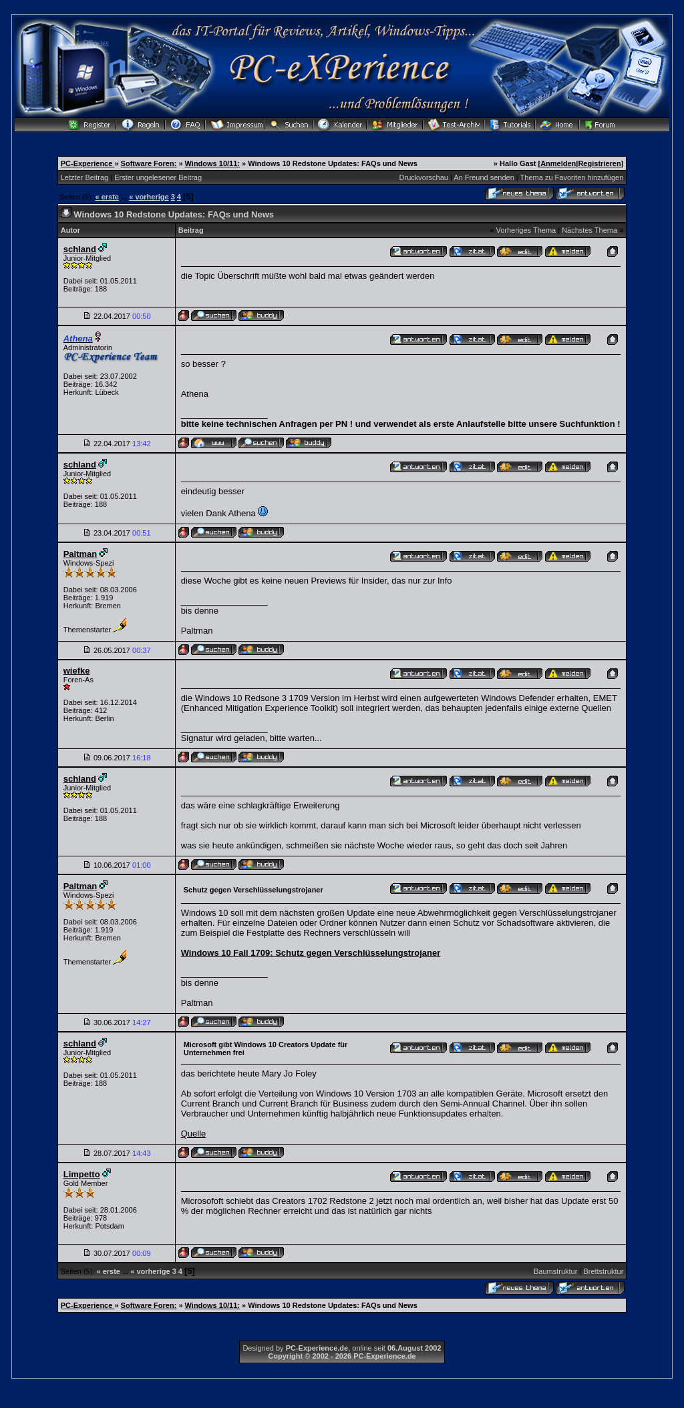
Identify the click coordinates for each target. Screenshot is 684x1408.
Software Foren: (149, 163)
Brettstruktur (603, 1271)
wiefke (76, 671)
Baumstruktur (555, 1271)
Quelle (193, 1134)
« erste (107, 197)
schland (79, 249)
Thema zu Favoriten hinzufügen (572, 177)
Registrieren (599, 163)
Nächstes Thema (589, 230)
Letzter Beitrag (85, 177)
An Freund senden (484, 177)
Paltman (80, 554)
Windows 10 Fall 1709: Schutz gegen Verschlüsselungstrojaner (311, 953)
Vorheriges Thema (526, 230)
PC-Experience (88, 163)
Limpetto (81, 1174)
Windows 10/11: (212, 163)
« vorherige (148, 197)
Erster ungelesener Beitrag (158, 177)
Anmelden (558, 163)
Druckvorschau (423, 177)
